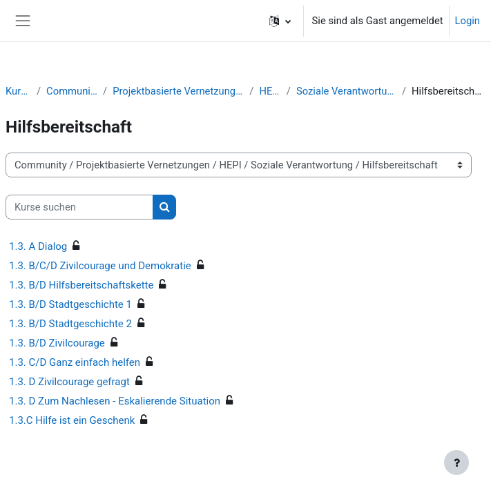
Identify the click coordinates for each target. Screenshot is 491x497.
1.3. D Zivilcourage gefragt (69, 382)
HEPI (269, 91)
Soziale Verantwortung (346, 91)
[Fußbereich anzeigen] (456, 462)
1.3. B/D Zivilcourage (57, 343)
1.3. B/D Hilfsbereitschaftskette (81, 285)
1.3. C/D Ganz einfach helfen (74, 362)
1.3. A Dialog (38, 246)
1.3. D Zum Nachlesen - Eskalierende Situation (114, 401)
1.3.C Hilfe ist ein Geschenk (72, 420)
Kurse (18, 91)
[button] (280, 20)
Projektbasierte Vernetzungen (178, 91)
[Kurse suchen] (79, 207)
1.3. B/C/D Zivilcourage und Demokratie (100, 266)
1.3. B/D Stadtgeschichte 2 (70, 324)
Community (71, 91)
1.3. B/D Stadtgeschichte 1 (70, 304)
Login (467, 20)
